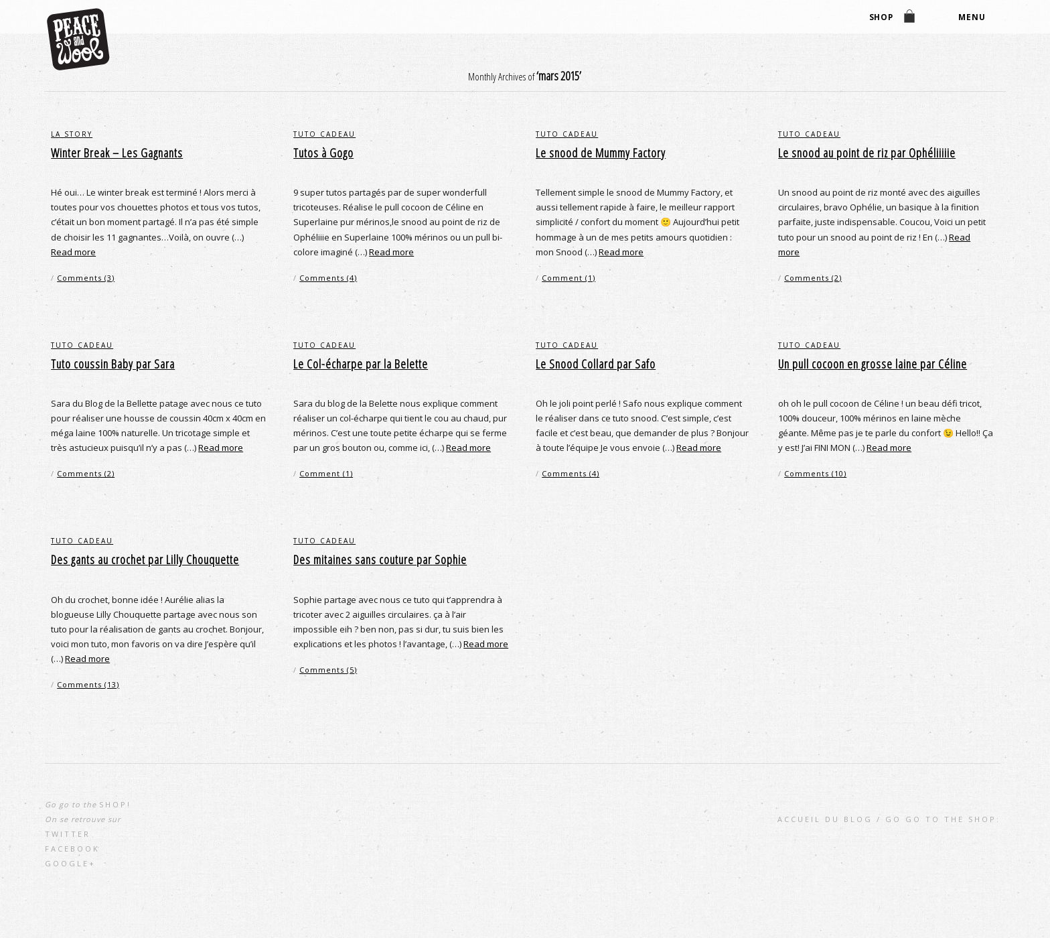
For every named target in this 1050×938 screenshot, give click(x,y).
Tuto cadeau (324, 134)
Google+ (70, 863)
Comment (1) (568, 278)
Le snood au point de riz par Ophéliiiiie (867, 153)
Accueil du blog (825, 819)
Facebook (72, 849)
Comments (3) (86, 278)
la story (71, 134)
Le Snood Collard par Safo (596, 364)
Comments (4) (328, 278)
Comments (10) (815, 473)
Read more (73, 252)
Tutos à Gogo (323, 153)
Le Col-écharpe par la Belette (360, 364)
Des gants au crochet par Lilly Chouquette (145, 559)
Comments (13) (88, 684)
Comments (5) (328, 670)
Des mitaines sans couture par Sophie (380, 559)
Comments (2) (813, 278)
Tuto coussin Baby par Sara (113, 364)
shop (880, 17)
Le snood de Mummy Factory (601, 153)
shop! (115, 804)
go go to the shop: (942, 819)
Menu (971, 17)
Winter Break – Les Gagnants (117, 153)
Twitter (67, 834)
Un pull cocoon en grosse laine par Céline (872, 364)
